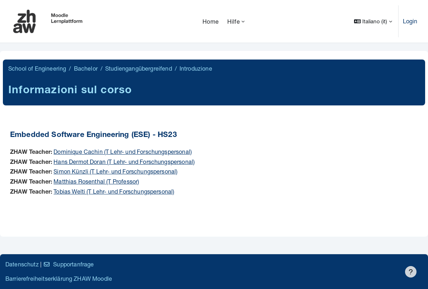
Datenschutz (22, 264)
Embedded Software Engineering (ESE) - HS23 (93, 135)
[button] (373, 21)
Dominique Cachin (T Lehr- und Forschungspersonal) (123, 151)
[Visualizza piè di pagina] (411, 272)
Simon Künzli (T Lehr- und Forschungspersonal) (115, 171)
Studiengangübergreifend (138, 68)
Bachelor (86, 68)
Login (410, 21)
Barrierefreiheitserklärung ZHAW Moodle (58, 278)
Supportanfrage (68, 264)
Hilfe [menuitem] (233, 21)
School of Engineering (37, 68)
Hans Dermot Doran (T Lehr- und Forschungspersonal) (124, 161)
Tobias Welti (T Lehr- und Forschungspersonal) (114, 191)
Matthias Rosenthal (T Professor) (96, 181)
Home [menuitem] (211, 21)
